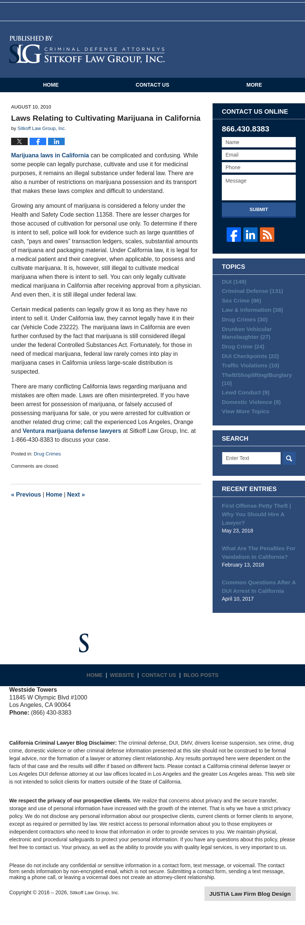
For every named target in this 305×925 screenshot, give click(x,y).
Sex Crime (240, 308)
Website (125, 686)
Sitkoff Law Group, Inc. (96, 907)
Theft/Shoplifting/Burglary (254, 394)
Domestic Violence (248, 420)
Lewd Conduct (243, 409)
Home (50, 91)
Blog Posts (203, 686)
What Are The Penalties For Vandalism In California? (255, 569)
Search (289, 478)
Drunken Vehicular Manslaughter (244, 344)
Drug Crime (241, 358)
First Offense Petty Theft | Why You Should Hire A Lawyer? (253, 533)
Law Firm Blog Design (260, 908)
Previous (26, 501)
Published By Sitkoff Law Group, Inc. (262, 56)
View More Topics (243, 431)
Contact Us (152, 91)
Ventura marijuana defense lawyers (72, 438)
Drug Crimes (47, 461)
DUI (233, 287)
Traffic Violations (248, 380)
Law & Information (250, 319)
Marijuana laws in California (50, 162)
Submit (259, 216)
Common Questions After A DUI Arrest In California (255, 602)
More (254, 91)
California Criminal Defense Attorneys (87, 56)
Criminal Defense (250, 297)
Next (76, 501)
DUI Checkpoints (248, 370)
